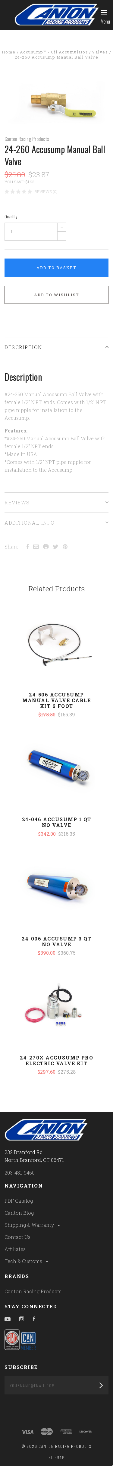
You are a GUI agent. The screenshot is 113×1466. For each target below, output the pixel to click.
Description (56, 347)
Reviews (56, 502)
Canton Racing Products (27, 139)
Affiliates (15, 1249)
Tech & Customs (27, 1261)
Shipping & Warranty (33, 1225)
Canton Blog (19, 1213)
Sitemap (56, 1457)
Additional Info (56, 522)
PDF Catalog (19, 1201)
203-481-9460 (20, 1172)
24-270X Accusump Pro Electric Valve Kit (56, 1060)
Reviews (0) (46, 191)
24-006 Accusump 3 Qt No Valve (56, 941)
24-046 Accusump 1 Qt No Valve (56, 822)
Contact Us (17, 1237)
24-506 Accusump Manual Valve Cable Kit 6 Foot (56, 700)
